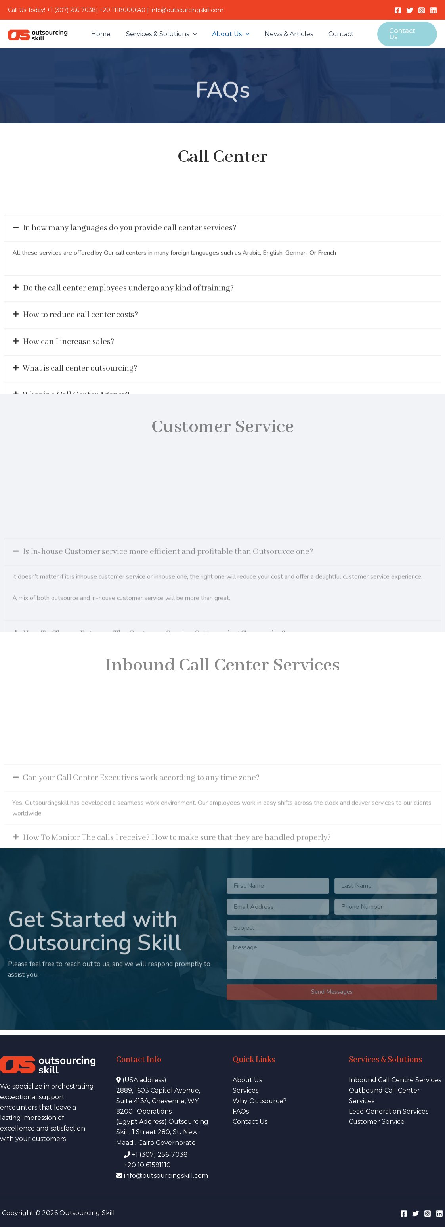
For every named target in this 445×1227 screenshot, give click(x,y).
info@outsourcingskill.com (187, 9)
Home (106, 34)
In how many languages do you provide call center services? (132, 261)
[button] (222, 261)
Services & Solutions (163, 34)
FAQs (241, 1111)
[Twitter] (409, 10)
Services (245, 1090)
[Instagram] (421, 10)
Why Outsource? (260, 1100)
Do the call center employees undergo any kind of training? (131, 322)
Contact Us (250, 1121)
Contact (336, 34)
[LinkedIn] (433, 10)
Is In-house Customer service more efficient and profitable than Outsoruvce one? (172, 602)
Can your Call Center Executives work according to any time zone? (144, 823)
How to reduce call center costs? (82, 349)
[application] (195, 34)
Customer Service (377, 1121)
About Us (231, 34)
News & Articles (286, 34)
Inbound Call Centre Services (395, 1079)
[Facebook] (397, 10)
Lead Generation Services (389, 1111)
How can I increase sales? (69, 376)
